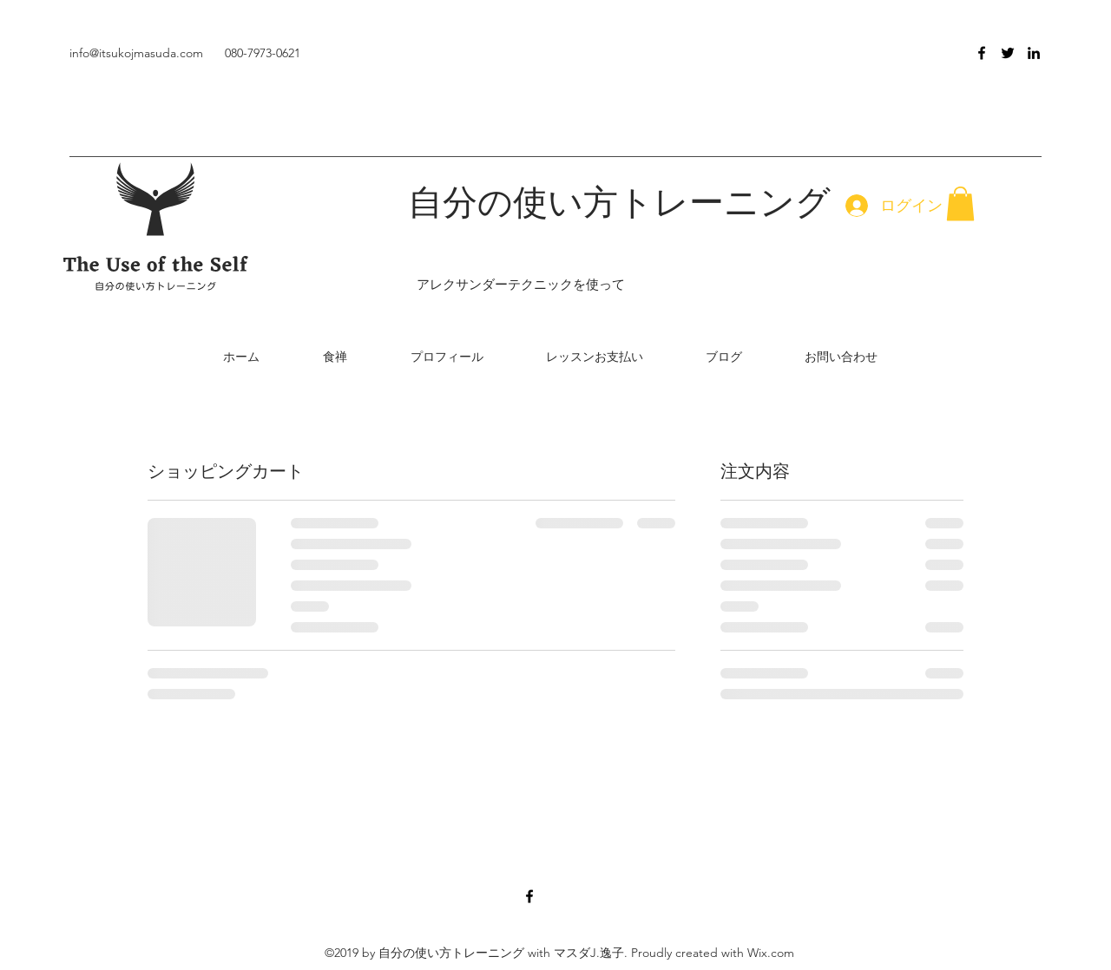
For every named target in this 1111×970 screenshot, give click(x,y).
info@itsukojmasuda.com (136, 53)
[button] (960, 203)
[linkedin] (1033, 53)
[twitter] (1007, 53)
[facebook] (981, 53)
